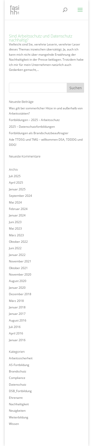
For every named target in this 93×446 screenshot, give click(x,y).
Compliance (17, 378)
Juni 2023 (15, 222)
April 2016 (16, 333)
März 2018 (16, 301)
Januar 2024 (17, 215)
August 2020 (17, 281)
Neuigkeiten (17, 410)
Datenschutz (17, 384)
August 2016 (17, 320)
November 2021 (20, 261)
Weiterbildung (18, 417)
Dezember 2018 (20, 294)
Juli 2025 (15, 176)
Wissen (14, 424)
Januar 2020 (17, 287)
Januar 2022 (17, 255)
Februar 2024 (18, 209)
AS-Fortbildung (19, 365)
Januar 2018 (17, 307)
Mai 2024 (15, 202)
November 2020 (20, 274)
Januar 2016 (17, 340)
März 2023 (16, 235)
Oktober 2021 (18, 268)
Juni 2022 (15, 248)
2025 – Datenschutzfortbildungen (32, 126)
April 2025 (16, 182)
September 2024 (20, 196)
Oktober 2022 (18, 242)
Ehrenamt (16, 398)
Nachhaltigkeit (19, 404)
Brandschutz (17, 371)
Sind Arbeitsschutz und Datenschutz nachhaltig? (40, 38)
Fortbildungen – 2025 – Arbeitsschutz (34, 120)
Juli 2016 (15, 327)
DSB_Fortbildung (20, 391)
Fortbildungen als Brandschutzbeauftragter (38, 133)
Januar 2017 (17, 314)
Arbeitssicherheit (20, 358)
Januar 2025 (17, 189)
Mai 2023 (15, 228)
